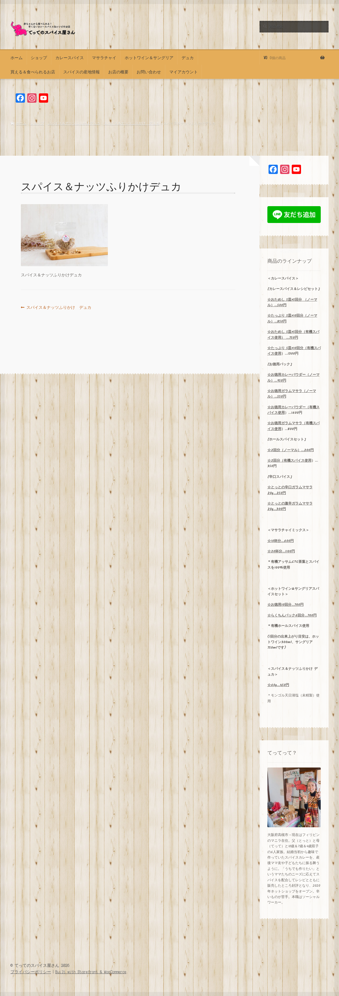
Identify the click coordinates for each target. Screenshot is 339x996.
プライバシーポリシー (30, 972)
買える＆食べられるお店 (32, 72)
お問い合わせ (149, 72)
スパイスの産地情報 (81, 72)
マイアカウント (183, 72)
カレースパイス (69, 57)
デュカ (188, 57)
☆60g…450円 (278, 685)
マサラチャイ (104, 57)
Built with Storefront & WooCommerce (90, 972)
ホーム (16, 57)
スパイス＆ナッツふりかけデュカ (74, 123)
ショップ (39, 57)
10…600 (280, 541)
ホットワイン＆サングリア (149, 57)
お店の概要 (118, 72)
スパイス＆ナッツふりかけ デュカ (131, 123)
